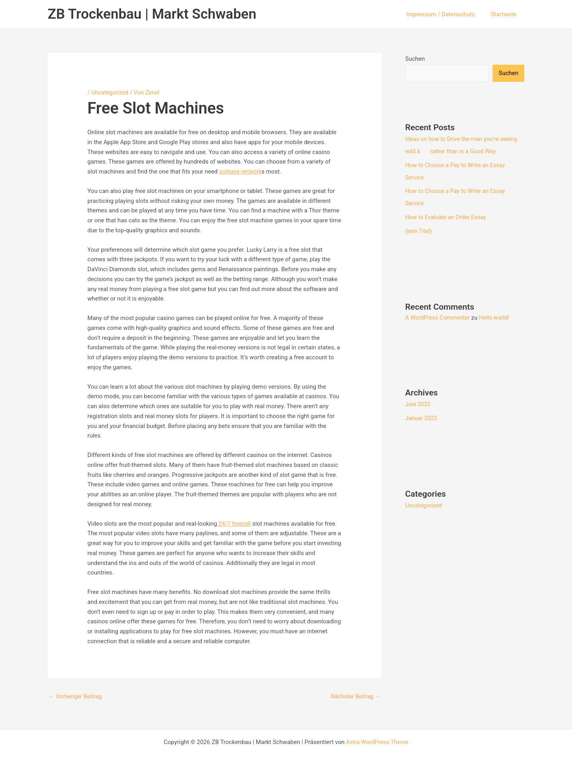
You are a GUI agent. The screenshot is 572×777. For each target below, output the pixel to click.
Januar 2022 (422, 415)
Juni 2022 (418, 401)
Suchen (415, 58)
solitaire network (241, 171)
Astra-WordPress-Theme (377, 742)
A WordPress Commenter (438, 315)
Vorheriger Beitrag (76, 696)
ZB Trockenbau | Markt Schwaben (152, 14)
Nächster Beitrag (355, 696)
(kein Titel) (419, 228)
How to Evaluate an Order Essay (447, 215)
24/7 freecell (235, 523)
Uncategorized (110, 92)
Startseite (505, 14)
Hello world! (497, 315)
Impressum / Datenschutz (446, 14)
